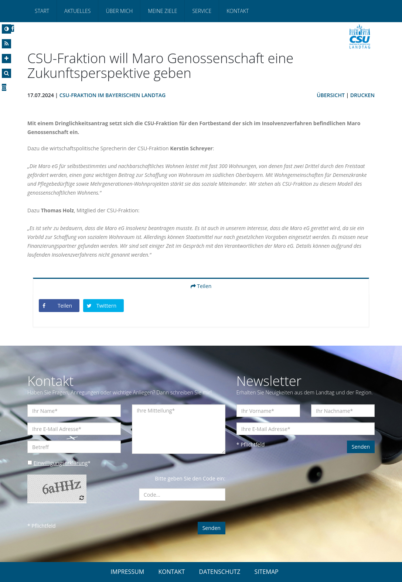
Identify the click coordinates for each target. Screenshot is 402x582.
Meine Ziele (162, 10)
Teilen (201, 286)
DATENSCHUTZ (220, 572)
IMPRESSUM (127, 572)
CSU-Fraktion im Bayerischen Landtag (112, 95)
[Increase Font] (6, 58)
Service (201, 10)
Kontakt (237, 10)
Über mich (119, 10)
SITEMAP (267, 572)
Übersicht (331, 95)
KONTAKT (171, 572)
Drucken (362, 95)
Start (42, 10)
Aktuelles (77, 10)
